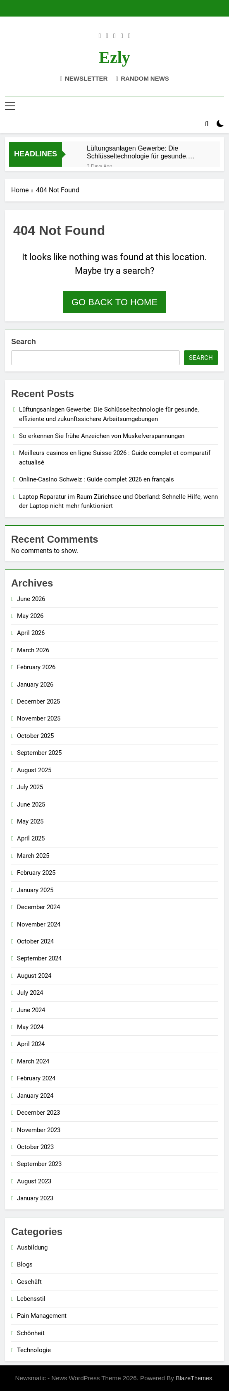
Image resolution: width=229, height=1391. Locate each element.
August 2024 (34, 975)
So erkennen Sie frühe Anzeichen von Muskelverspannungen (101, 436)
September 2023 (39, 1164)
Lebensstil (31, 1298)
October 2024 (35, 941)
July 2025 (30, 787)
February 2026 (36, 667)
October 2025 (35, 736)
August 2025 (34, 770)
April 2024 (31, 1044)
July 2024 (30, 992)
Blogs (25, 1264)
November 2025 (38, 718)
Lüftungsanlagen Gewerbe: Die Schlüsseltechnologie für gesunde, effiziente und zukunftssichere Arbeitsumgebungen (137, 152)
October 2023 (35, 1147)
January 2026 (35, 684)
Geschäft (29, 1282)
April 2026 (31, 633)
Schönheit (31, 1333)
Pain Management (42, 1315)
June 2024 (31, 1010)
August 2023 (34, 1181)
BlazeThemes (194, 1378)
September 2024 (39, 958)
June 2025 (31, 804)
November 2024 (38, 924)
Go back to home (114, 302)
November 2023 (38, 1130)
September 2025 (39, 753)
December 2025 (38, 701)
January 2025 (35, 890)
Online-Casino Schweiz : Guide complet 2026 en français (96, 479)
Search (23, 342)
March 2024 (33, 1061)
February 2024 (36, 1078)
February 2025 (36, 872)
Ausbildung (32, 1247)
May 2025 (30, 821)
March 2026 (33, 650)
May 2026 (30, 616)
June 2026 (31, 599)
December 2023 (38, 1112)
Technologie (34, 1350)
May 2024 (30, 1027)
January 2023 (35, 1198)
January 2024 (35, 1095)
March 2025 (33, 855)
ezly (114, 57)
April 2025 (31, 838)
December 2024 (38, 907)
